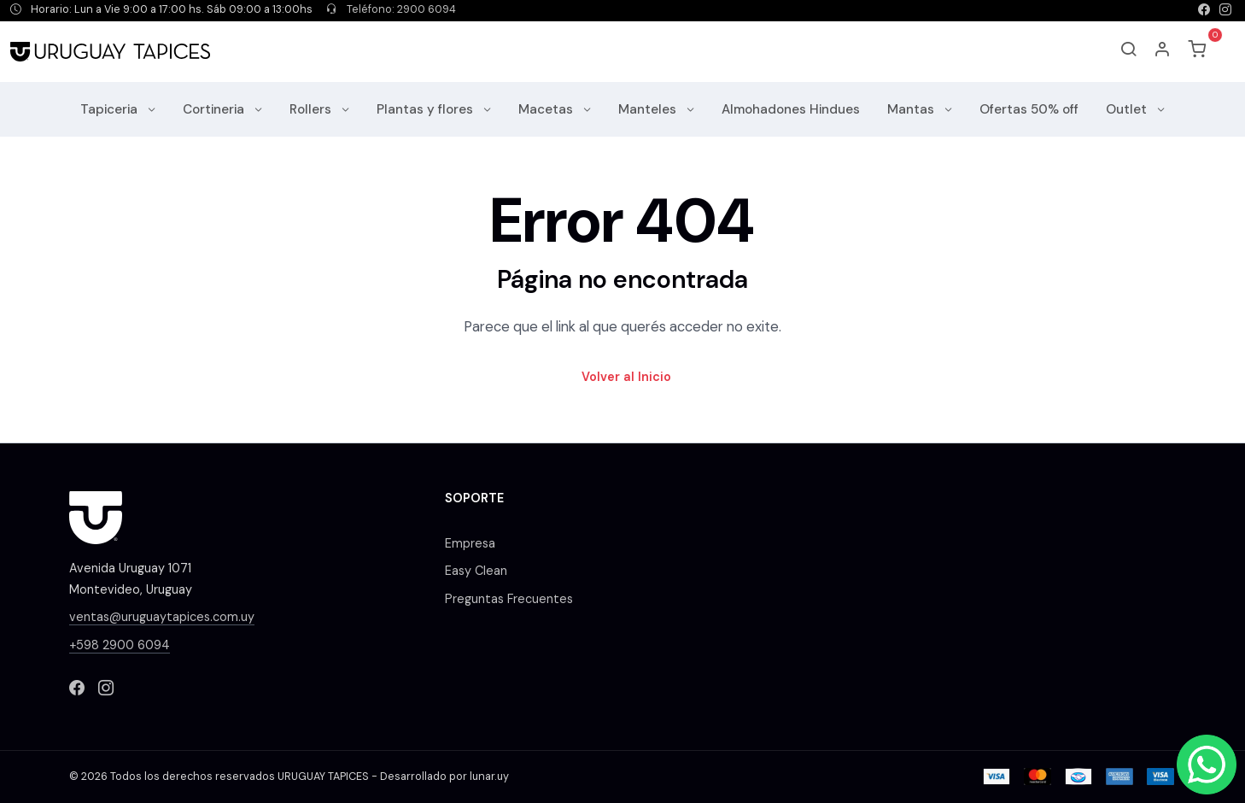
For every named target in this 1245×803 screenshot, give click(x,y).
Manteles (649, 109)
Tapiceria (110, 109)
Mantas (912, 109)
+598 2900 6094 (119, 645)
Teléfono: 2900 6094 (391, 9)
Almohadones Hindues (791, 109)
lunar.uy (489, 776)
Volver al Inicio (626, 376)
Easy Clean (476, 570)
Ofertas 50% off (1028, 109)
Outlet (1128, 109)
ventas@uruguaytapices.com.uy (161, 616)
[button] (1163, 51)
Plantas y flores (426, 109)
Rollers (312, 109)
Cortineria (215, 109)
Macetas (547, 109)
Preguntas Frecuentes (509, 599)
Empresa (470, 543)
